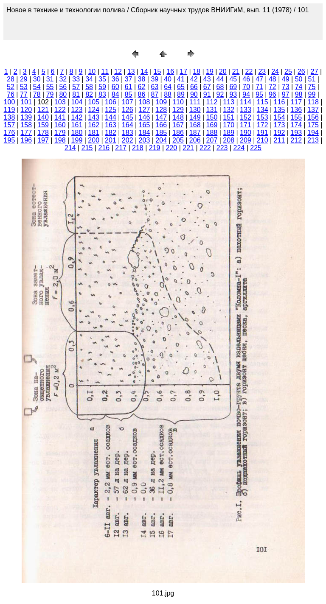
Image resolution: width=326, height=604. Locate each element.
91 (207, 94)
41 (181, 79)
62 (142, 86)
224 (239, 147)
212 (296, 140)
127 (144, 109)
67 (207, 86)
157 (9, 125)
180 (77, 132)
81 (76, 94)
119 (9, 109)
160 (60, 125)
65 (181, 86)
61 (128, 86)
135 (279, 109)
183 (127, 132)
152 (245, 117)
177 (26, 132)
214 (70, 147)
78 (37, 94)
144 (110, 117)
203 (144, 140)
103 (60, 102)
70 (246, 86)
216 (104, 147)
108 (144, 102)
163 (110, 125)
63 (154, 86)
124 (93, 109)
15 (157, 71)
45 (233, 79)
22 (249, 71)
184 (144, 132)
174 (296, 125)
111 (195, 102)
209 (245, 140)
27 (314, 71)
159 (43, 125)
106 (110, 102)
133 (245, 109)
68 (220, 86)
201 (110, 140)
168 (195, 125)
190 (245, 132)
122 (60, 109)
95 (259, 94)
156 (313, 117)
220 (171, 147)
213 (313, 140)
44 (220, 79)
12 (118, 71)
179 (60, 132)
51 (312, 79)
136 (296, 109)
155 (296, 117)
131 (212, 109)
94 (246, 94)
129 (178, 109)
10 (92, 71)
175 (313, 125)
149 (195, 117)
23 (262, 71)
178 (43, 132)
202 (127, 140)
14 (144, 71)
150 (212, 117)
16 (170, 71)
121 (43, 109)
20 (223, 71)
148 (178, 117)
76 (10, 94)
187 (195, 132)
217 (120, 147)
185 (161, 132)
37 (128, 79)
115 (262, 102)
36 (115, 79)
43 (207, 79)
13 (131, 71)
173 (279, 125)
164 (127, 125)
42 (194, 79)
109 (161, 102)
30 (37, 79)
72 (272, 86)
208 (228, 140)
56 (63, 86)
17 (183, 71)
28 (10, 79)
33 (76, 79)
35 (102, 79)
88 (167, 94)
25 (288, 71)
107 (127, 102)
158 (26, 125)
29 (24, 79)
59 (102, 86)
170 (228, 125)
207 (212, 140)
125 (110, 109)
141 (60, 117)
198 (60, 140)
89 (181, 94)
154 (279, 117)
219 (154, 147)
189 (228, 132)
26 (301, 71)
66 (194, 86)
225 (255, 147)
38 (142, 79)
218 (137, 147)
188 (212, 132)
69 (233, 86)
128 (161, 109)
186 (178, 132)
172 (262, 125)
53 (24, 86)
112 (212, 102)
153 (262, 117)
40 (167, 79)
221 (188, 147)
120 (26, 109)
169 (212, 125)
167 (178, 125)
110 (178, 102)
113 (228, 102)
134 (262, 109)
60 (115, 86)
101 (26, 102)
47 (259, 79)
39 (154, 79)
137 (313, 109)
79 (50, 94)
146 (144, 117)
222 (205, 147)
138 (9, 117)
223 (222, 147)
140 (43, 117)
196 (26, 140)
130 (195, 109)
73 (285, 86)
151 (228, 117)
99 (312, 94)
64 (167, 86)
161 (77, 125)
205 (178, 140)
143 (93, 117)
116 (279, 102)
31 (50, 79)
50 (299, 79)
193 (296, 132)
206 (195, 140)
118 (313, 102)
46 (246, 79)
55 (50, 86)
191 (262, 132)
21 (236, 71)
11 (105, 71)
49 (285, 79)
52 (10, 86)
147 (161, 117)
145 (127, 117)
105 (93, 102)
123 (77, 109)
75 (312, 86)
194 (313, 132)
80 (63, 94)
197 (43, 140)
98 (299, 94)
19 (210, 71)
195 (9, 140)
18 (196, 71)
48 (272, 79)
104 (77, 102)
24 (275, 71)
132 (228, 109)
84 (115, 94)
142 (77, 117)
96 (272, 94)
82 (89, 94)
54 (37, 86)
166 (161, 125)
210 (262, 140)
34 (89, 79)
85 (128, 94)
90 (194, 94)
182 (110, 132)
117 (296, 102)
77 (24, 94)
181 (93, 132)
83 (102, 94)
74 (299, 86)
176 (9, 132)
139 (26, 117)
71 (259, 86)
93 (233, 94)
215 (87, 147)
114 (245, 102)
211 (279, 140)
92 (220, 94)
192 (279, 132)
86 (142, 94)
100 (9, 102)
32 (63, 79)
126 (127, 109)
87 (154, 94)
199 (77, 140)
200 (93, 140)
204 (161, 140)
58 (89, 86)
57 (76, 86)
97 (285, 94)
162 (93, 125)
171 (245, 125)
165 (144, 125)
